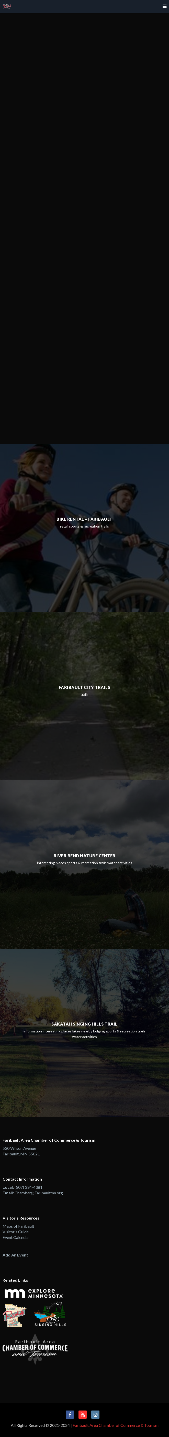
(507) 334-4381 (28, 1187)
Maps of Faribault (18, 1226)
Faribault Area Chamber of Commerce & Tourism (116, 1425)
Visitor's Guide (16, 1231)
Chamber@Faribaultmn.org (39, 1192)
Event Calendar (16, 1237)
